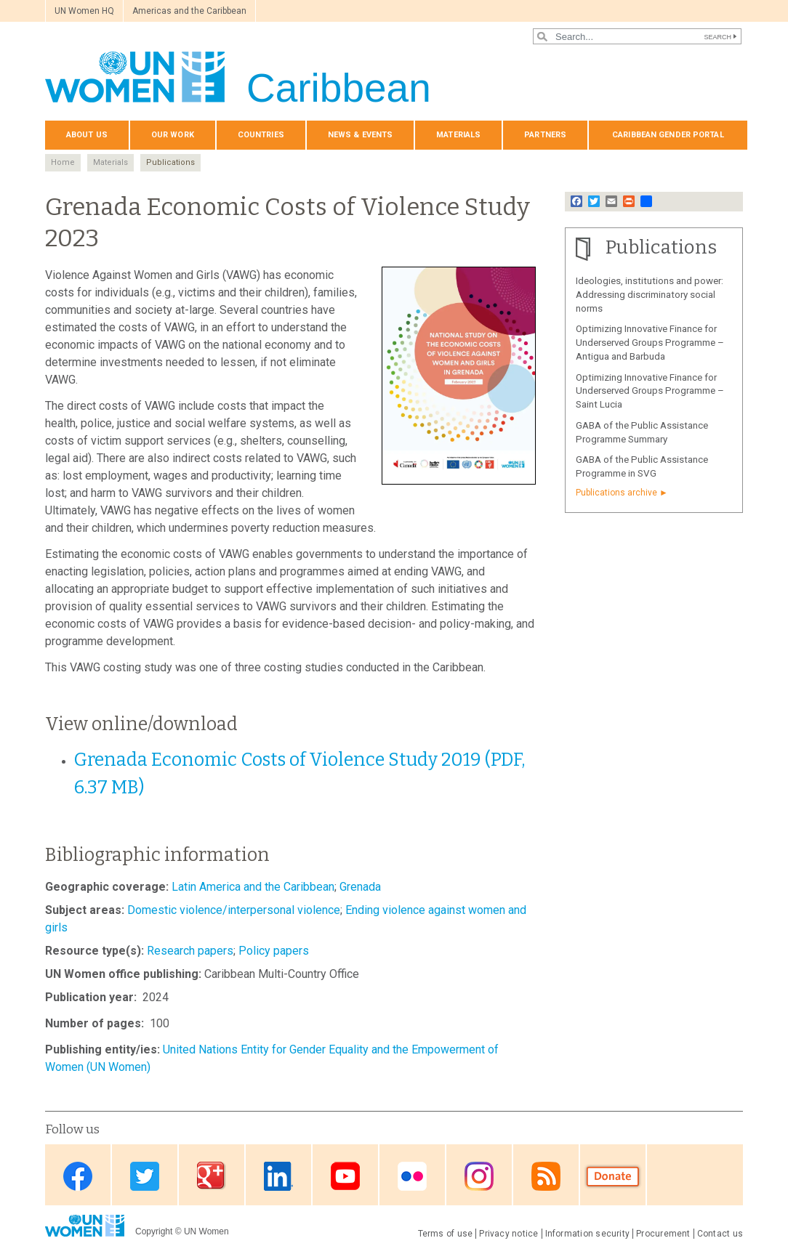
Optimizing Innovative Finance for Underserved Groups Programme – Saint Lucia (650, 391)
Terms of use (445, 1234)
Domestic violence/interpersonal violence (233, 910)
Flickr (412, 1175)
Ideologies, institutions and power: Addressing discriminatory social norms (649, 294)
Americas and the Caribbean (189, 11)
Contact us (720, 1234)
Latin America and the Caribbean (253, 887)
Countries (261, 134)
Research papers (190, 951)
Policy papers (273, 951)
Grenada (360, 887)
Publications (170, 162)
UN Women (206, 1231)
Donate (613, 1175)
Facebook (77, 1175)
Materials (458, 134)
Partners (545, 134)
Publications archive (616, 493)
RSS (546, 1175)
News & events (360, 134)
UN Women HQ (84, 11)
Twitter (144, 1175)
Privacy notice (508, 1234)
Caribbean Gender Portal (668, 134)
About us (87, 134)
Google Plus (211, 1175)
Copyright (153, 1231)
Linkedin (278, 1175)
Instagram (479, 1175)
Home (63, 162)
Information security (587, 1234)
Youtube (345, 1175)
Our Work (172, 134)
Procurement (663, 1234)
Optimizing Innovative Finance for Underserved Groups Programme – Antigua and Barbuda (650, 342)
